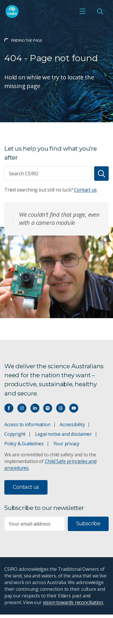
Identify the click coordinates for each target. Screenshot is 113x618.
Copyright (14, 434)
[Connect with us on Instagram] (21, 408)
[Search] (101, 173)
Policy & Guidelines (24, 443)
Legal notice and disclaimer (63, 434)
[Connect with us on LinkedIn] (34, 408)
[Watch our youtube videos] (73, 408)
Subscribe (88, 523)
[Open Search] (100, 11)
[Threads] (60, 408)
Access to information (27, 424)
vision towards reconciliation (73, 602)
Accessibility (72, 424)
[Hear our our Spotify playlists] (47, 408)
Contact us (85, 190)
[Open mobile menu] (82, 11)
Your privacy (66, 443)
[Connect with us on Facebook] (8, 408)
